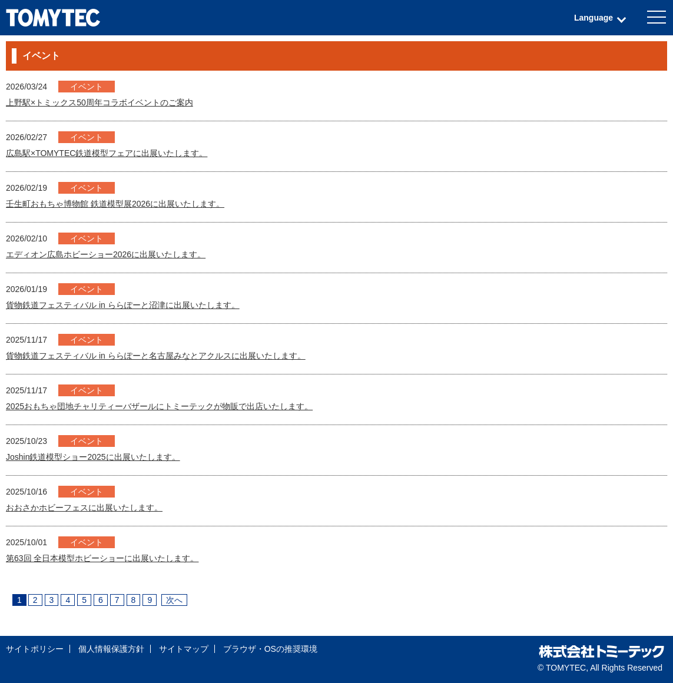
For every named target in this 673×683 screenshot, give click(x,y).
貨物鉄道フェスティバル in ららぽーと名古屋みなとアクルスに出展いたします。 (156, 355)
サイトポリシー (35, 649)
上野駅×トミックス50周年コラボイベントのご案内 (99, 102)
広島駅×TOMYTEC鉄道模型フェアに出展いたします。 (106, 153)
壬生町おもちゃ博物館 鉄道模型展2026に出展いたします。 (115, 203)
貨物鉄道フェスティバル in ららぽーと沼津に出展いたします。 (123, 305)
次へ (174, 600)
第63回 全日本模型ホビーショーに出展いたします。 (102, 558)
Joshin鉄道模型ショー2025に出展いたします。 (93, 457)
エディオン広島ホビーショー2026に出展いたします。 (105, 254)
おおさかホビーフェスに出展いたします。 (84, 507)
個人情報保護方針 (111, 649)
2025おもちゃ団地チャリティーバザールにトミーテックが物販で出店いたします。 (159, 406)
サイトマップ (183, 649)
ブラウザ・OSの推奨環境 (270, 649)
